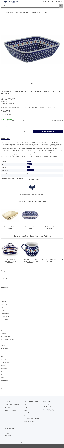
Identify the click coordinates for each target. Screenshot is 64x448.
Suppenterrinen (5, 359)
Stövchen (3, 357)
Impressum (27, 407)
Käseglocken (4, 322)
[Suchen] (30, 6)
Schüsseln (4, 345)
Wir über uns (8, 407)
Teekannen (4, 368)
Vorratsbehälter (5, 383)
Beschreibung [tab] (5, 138)
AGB (25, 404)
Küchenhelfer (4, 328)
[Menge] (13, 131)
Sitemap (7, 413)
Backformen (4, 278)
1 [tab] (31, 83)
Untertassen (4, 380)
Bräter (3, 290)
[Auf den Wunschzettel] (59, 21)
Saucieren (3, 342)
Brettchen (3, 293)
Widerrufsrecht (28, 413)
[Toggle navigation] (2, 1)
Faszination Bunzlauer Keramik (13, 404)
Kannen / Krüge (5, 316)
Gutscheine (4, 389)
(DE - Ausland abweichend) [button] (18, 120)
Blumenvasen (4, 287)
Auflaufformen (11, 103)
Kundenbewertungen (29, 424)
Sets (2, 354)
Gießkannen (4, 310)
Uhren (3, 377)
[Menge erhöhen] (29, 131)
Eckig (28, 167)
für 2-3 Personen (30, 170)
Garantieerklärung (28, 415)
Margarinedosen (5, 330)
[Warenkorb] (58, 1)
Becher (3, 281)
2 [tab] (32, 83)
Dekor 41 (29, 161)
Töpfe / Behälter (5, 374)
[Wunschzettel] (52, 1)
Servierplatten (5, 351)
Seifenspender (5, 348)
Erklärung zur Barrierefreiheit (31, 418)
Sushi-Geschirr (5, 362)
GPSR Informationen (29, 421)
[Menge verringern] (3, 131)
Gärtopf (3, 307)
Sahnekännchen (5, 336)
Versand (14, 114)
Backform (29, 164)
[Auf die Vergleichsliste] (55, 21)
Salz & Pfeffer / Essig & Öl (7, 339)
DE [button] (43, 2)
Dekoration (4, 299)
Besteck (3, 284)
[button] (48, 1)
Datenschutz (27, 410)
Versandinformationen (11, 410)
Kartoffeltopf (4, 319)
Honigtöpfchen (5, 313)
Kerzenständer (5, 325)
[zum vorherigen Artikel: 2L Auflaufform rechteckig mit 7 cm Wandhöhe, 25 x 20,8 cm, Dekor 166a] (58, 12)
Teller (2, 371)
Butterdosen (4, 296)
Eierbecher (4, 301)
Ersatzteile (4, 304)
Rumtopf (3, 333)
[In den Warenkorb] (2, 17)
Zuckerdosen (4, 386)
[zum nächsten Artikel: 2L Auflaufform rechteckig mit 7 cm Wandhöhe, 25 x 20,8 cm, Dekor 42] (61, 12)
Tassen (3, 365)
